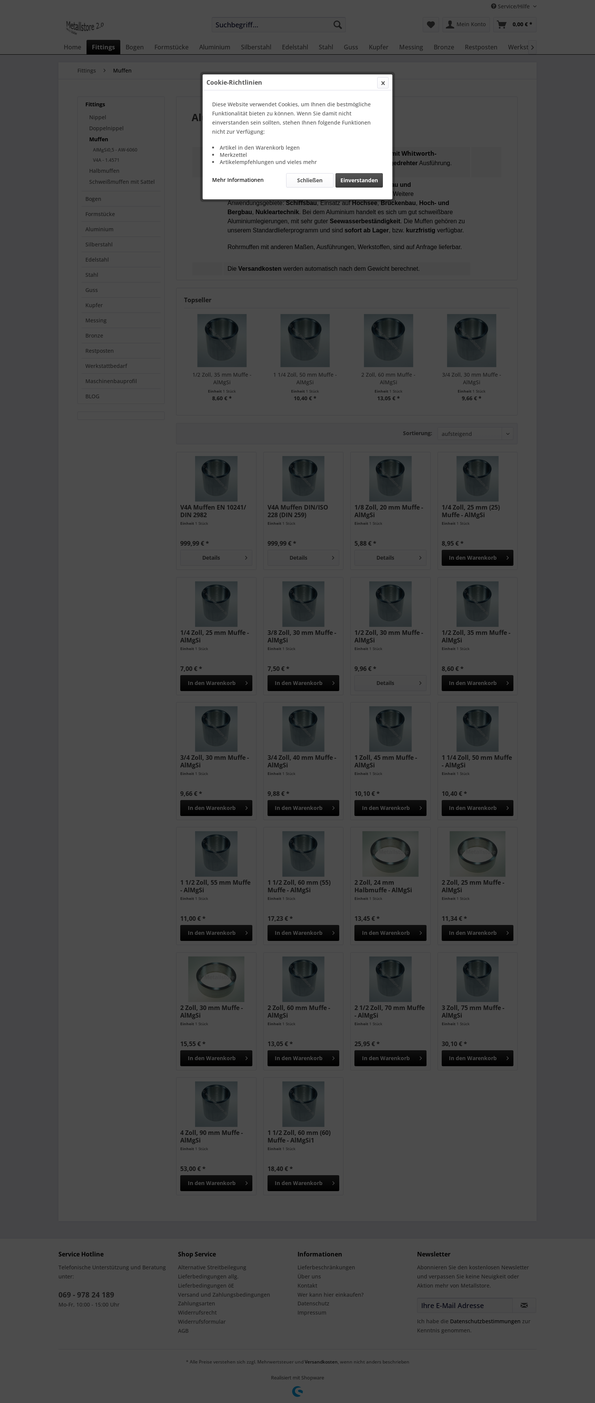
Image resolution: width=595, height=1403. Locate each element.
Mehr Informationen (238, 179)
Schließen (310, 180)
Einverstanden (359, 180)
